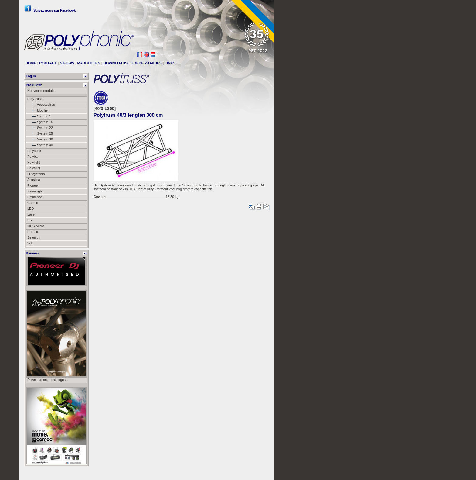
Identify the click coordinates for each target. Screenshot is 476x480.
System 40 (40, 145)
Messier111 (261, 473)
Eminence (34, 197)
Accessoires (41, 104)
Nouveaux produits (41, 90)
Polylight (33, 162)
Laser (31, 214)
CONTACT (48, 63)
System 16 (40, 122)
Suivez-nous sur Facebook (50, 10)
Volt (30, 243)
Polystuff (33, 168)
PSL (30, 220)
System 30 (40, 139)
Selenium (34, 237)
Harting (32, 231)
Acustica (33, 179)
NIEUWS (67, 63)
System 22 (40, 127)
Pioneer (33, 185)
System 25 (40, 133)
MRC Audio (35, 226)
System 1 (39, 116)
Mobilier (38, 110)
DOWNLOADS (115, 63)
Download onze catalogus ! (47, 380)
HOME (30, 63)
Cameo (32, 203)
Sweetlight (35, 191)
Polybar (33, 156)
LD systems (36, 174)
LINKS (170, 63)
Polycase (34, 151)
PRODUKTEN (88, 63)
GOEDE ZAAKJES (146, 63)
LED (30, 208)
